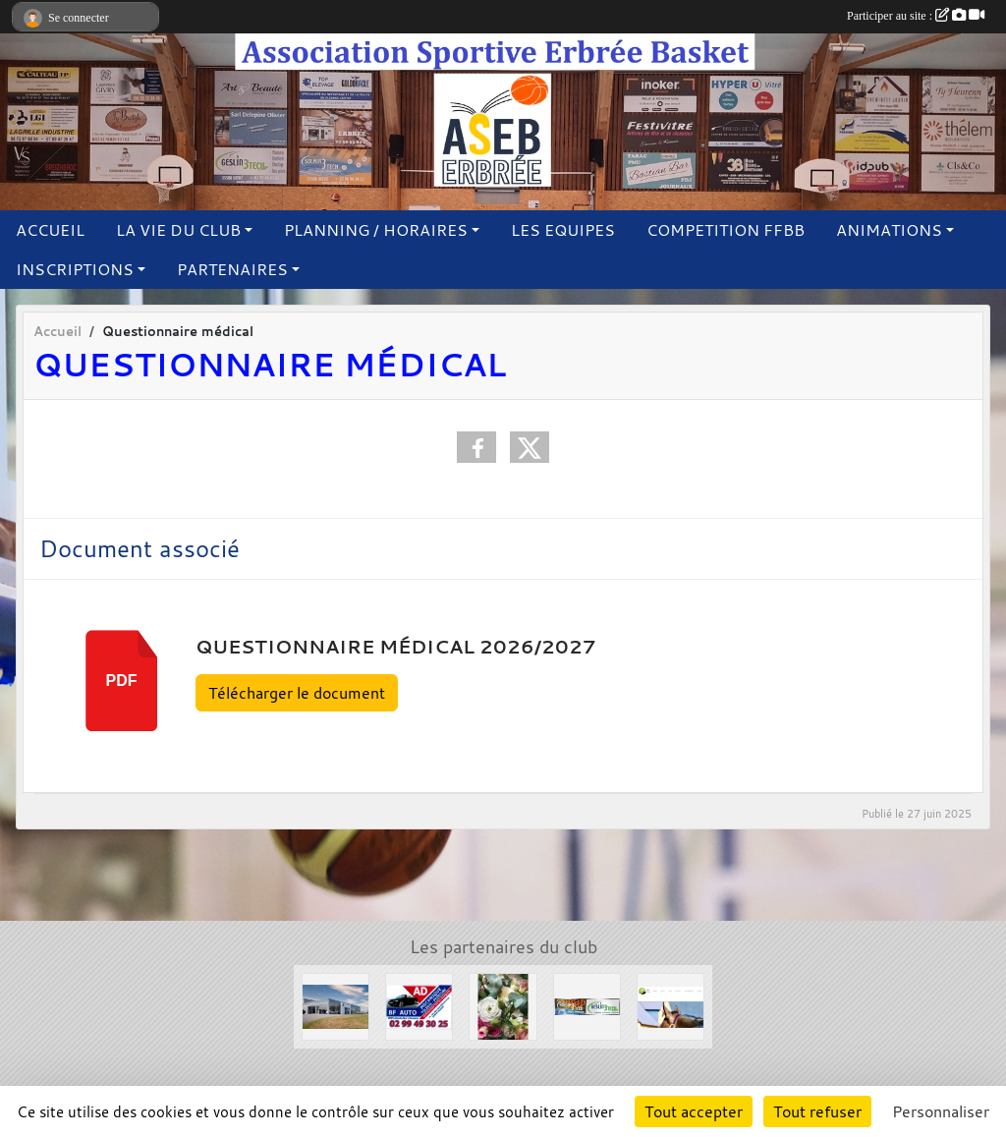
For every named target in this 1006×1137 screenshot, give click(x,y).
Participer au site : (915, 16)
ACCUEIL (50, 230)
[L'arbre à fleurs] (502, 1005)
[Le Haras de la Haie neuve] (670, 1005)
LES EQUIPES (563, 230)
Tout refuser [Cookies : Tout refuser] (817, 1111)
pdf (122, 680)
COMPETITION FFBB (725, 230)
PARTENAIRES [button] (232, 269)
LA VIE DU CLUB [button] (178, 230)
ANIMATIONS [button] (889, 230)
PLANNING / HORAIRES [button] (376, 230)
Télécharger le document (296, 693)
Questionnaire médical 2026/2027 (396, 646)
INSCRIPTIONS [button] (75, 269)
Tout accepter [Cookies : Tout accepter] (693, 1111)
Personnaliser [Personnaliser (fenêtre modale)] (940, 1111)
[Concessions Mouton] (335, 1005)
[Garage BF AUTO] (419, 1005)
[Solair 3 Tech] (587, 1005)
